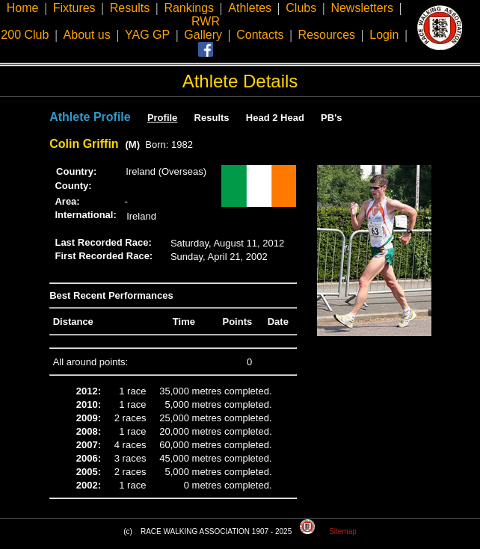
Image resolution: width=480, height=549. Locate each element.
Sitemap (343, 531)
